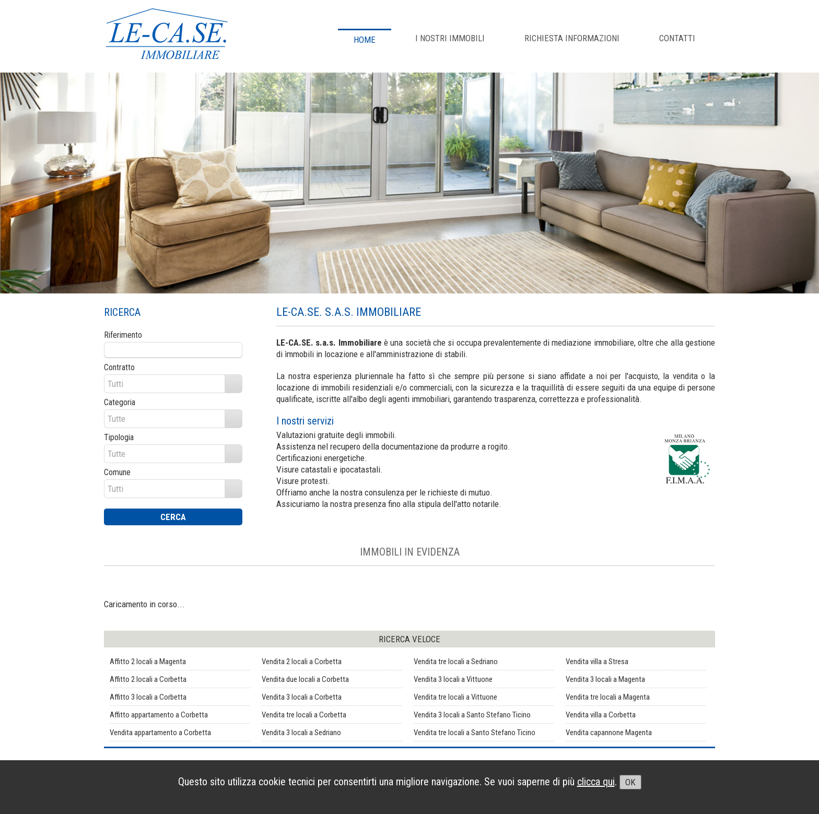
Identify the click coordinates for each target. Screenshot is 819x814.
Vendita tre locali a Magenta (608, 697)
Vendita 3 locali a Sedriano (301, 732)
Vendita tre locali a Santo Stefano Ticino (474, 732)
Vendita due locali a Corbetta (305, 679)
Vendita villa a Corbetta (601, 714)
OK (630, 782)
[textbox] (173, 350)
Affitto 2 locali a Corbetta (148, 679)
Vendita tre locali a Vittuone (455, 697)
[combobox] (164, 384)
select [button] (233, 384)
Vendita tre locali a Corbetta (304, 714)
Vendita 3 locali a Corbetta (302, 697)
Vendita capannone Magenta (609, 732)
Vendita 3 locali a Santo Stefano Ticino (472, 714)
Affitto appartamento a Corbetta (159, 714)
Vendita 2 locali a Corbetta (302, 661)
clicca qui (596, 781)
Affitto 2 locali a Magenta (148, 661)
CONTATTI (677, 38)
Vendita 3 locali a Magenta (605, 679)
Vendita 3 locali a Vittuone (453, 679)
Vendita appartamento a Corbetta (160, 732)
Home (365, 39)
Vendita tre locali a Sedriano (456, 661)
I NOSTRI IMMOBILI (450, 38)
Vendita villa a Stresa (597, 661)
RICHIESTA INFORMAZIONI (571, 38)
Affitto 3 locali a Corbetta (148, 697)
